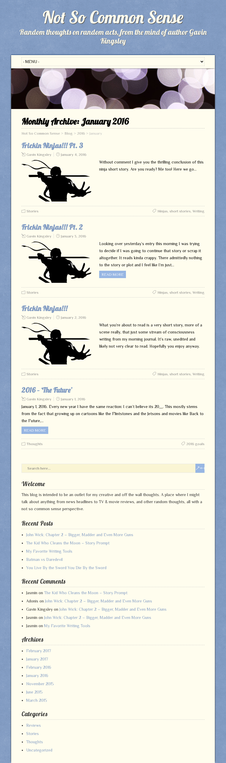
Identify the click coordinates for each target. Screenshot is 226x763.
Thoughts (34, 444)
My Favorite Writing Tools (49, 551)
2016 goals (195, 444)
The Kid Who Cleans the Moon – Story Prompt (67, 543)
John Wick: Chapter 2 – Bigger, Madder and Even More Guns (79, 534)
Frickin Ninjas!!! (44, 308)
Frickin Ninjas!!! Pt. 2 (52, 227)
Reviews (33, 725)
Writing (198, 211)
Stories (32, 211)
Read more (113, 274)
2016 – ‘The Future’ (46, 390)
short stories (180, 211)
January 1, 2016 (73, 399)
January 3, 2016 (73, 236)
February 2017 (38, 650)
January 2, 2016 (73, 317)
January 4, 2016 (74, 154)
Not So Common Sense (113, 17)
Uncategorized (39, 750)
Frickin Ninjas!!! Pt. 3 (52, 145)
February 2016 (38, 667)
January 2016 (37, 675)
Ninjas (162, 211)
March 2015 (36, 700)
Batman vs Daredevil (44, 559)
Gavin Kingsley (38, 154)
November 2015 (40, 683)
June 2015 (34, 692)
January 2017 (37, 659)
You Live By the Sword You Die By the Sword (66, 567)
